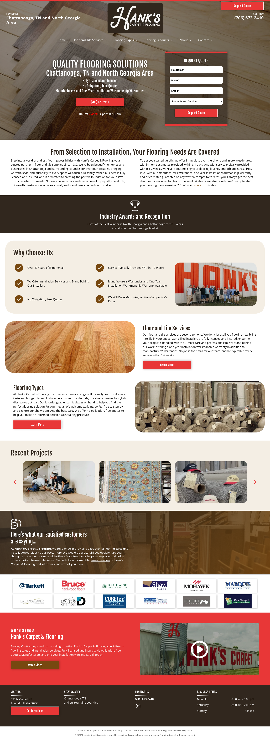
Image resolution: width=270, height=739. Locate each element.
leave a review (100, 560)
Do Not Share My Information (107, 730)
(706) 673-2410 (249, 17)
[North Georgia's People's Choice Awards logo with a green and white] (237, 601)
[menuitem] (61, 40)
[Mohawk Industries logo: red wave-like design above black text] (196, 586)
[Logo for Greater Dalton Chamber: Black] (73, 601)
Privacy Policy (84, 730)
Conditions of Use (131, 730)
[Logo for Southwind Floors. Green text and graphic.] (114, 586)
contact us (201, 185)
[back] (15, 482)
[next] (255, 482)
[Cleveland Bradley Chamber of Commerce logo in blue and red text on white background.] (155, 601)
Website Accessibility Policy (180, 730)
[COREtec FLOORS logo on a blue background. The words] (114, 601)
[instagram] (138, 706)
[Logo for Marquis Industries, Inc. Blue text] (237, 586)
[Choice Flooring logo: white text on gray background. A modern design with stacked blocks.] (196, 601)
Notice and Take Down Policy (153, 730)
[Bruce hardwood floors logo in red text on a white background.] (73, 586)
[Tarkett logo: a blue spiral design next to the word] (32, 586)
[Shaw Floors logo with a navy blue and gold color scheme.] (155, 586)
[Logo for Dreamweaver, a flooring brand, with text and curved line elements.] (32, 601)
